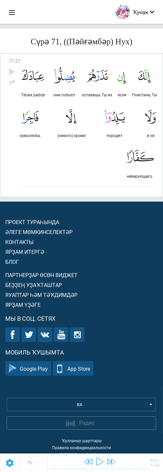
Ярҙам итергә (24, 251)
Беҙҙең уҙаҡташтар (33, 284)
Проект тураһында (32, 221)
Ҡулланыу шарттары (82, 440)
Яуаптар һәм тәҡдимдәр (41, 294)
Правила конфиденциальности (81, 447)
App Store (73, 368)
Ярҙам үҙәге (23, 304)
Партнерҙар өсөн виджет (41, 274)
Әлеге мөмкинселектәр (39, 231)
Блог (12, 261)
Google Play (28, 368)
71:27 (14, 61)
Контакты (19, 241)
